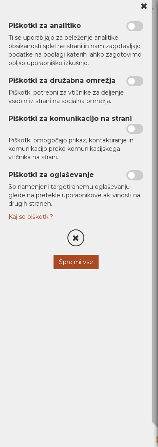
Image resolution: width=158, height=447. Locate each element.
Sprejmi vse (76, 262)
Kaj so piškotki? (30, 217)
